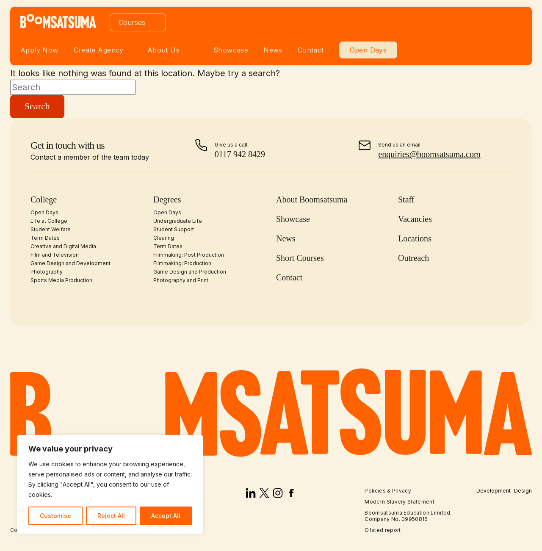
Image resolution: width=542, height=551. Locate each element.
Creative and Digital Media (63, 246)
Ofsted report (383, 530)
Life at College (48, 221)
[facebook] (291, 495)
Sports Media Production (61, 280)
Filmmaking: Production (182, 263)
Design (523, 491)
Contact (311, 50)
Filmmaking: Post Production (188, 255)
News (272, 50)
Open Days (368, 50)
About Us (163, 50)
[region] (110, 484)
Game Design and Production (189, 272)
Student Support (173, 229)
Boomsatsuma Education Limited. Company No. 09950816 (408, 515)
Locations (414, 238)
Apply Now (39, 50)
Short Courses (300, 258)
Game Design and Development (70, 263)
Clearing (163, 238)
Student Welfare (50, 229)
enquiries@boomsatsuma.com (429, 154)
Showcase (230, 50)
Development (493, 491)
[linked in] (251, 495)
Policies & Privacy (388, 490)
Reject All (111, 515)
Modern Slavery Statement (399, 501)
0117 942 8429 (240, 154)
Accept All (165, 515)
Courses (132, 22)
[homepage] (58, 26)
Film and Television (54, 255)
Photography (46, 272)
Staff (406, 199)
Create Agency (99, 50)
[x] (264, 495)
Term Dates (45, 238)
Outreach (413, 258)
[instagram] (278, 495)
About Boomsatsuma (311, 199)
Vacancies (415, 219)
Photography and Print (180, 280)
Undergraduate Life (177, 221)
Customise (55, 515)
